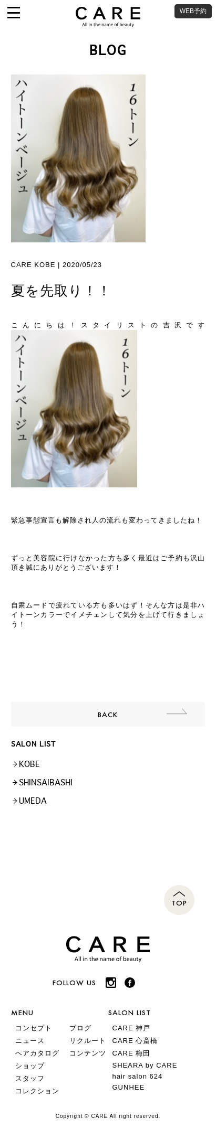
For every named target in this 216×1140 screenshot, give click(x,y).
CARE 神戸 (131, 1028)
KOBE (29, 764)
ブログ (80, 1028)
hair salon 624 (137, 1076)
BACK (108, 714)
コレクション (37, 1091)
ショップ (30, 1066)
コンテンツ (87, 1053)
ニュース (30, 1041)
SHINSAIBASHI (46, 782)
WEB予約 (193, 11)
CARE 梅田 (131, 1053)
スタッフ (30, 1078)
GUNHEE (128, 1087)
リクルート (87, 1041)
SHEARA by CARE (145, 1065)
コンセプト (33, 1028)
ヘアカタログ (37, 1053)
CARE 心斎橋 (135, 1041)
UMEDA (33, 801)
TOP (179, 902)
